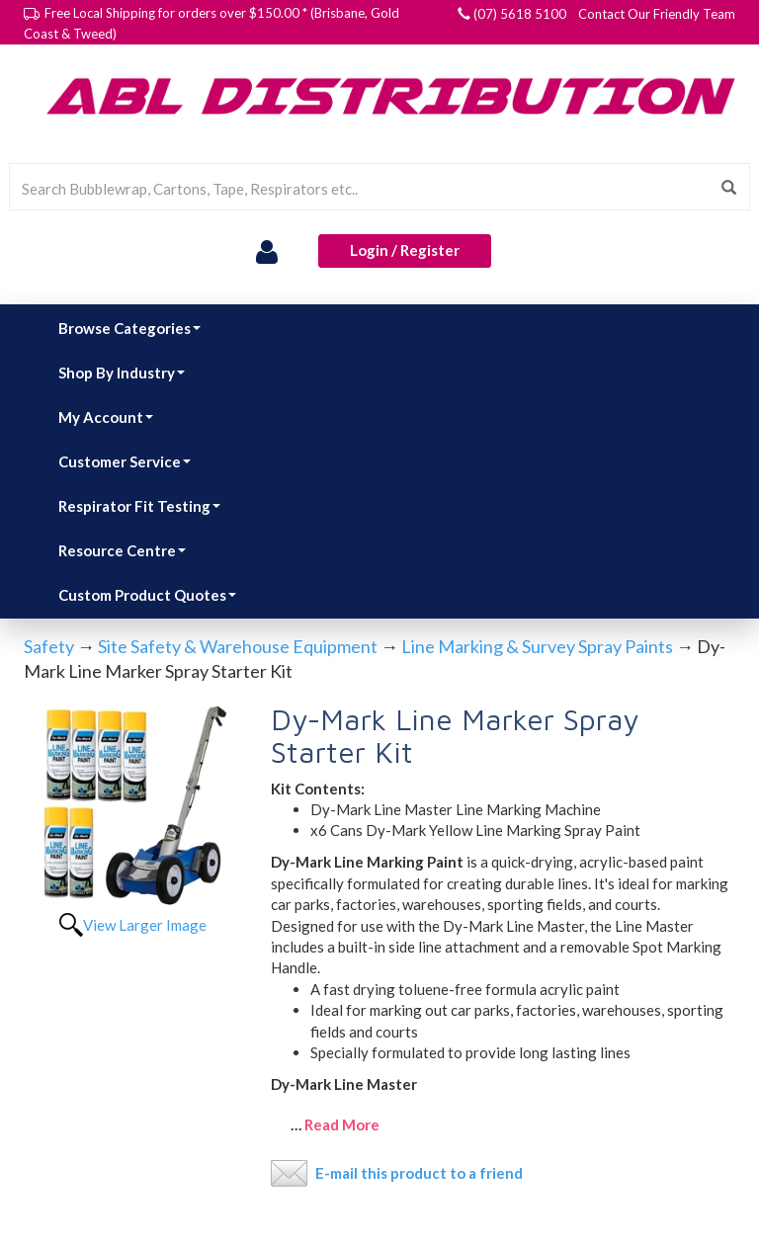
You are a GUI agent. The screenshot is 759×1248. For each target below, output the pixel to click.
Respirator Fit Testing (139, 506)
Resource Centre (122, 550)
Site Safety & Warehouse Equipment (238, 646)
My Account (105, 417)
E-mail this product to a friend (419, 1173)
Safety (49, 646)
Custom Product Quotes (147, 595)
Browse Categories (129, 328)
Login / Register (405, 250)
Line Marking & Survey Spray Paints (537, 646)
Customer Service (124, 461)
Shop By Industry (121, 372)
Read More (342, 1124)
